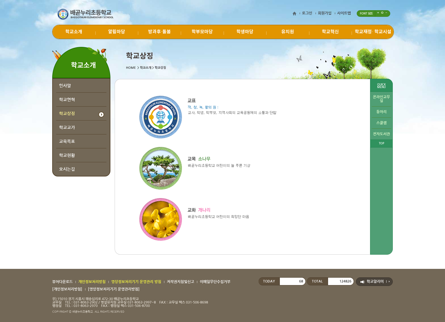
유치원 (287, 32)
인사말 (65, 86)
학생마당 (244, 32)
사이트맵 (344, 13)
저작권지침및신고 (180, 282)
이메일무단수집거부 (215, 282)
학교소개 (73, 32)
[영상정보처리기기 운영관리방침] (114, 289)
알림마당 (116, 32)
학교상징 (67, 113)
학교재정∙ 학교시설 (373, 32)
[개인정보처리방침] (67, 289)
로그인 (307, 13)
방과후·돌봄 (159, 32)
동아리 (381, 112)
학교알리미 (375, 281)
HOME (131, 67)
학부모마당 (202, 32)
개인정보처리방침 (92, 282)
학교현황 (67, 155)
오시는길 (67, 169)
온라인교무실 (381, 99)
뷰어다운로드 (62, 282)
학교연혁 (67, 99)
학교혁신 (330, 32)
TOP (381, 143)
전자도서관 (381, 134)
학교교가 (67, 127)
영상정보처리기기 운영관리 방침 (136, 282)
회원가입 (324, 13)
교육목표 (67, 141)
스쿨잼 (381, 123)
